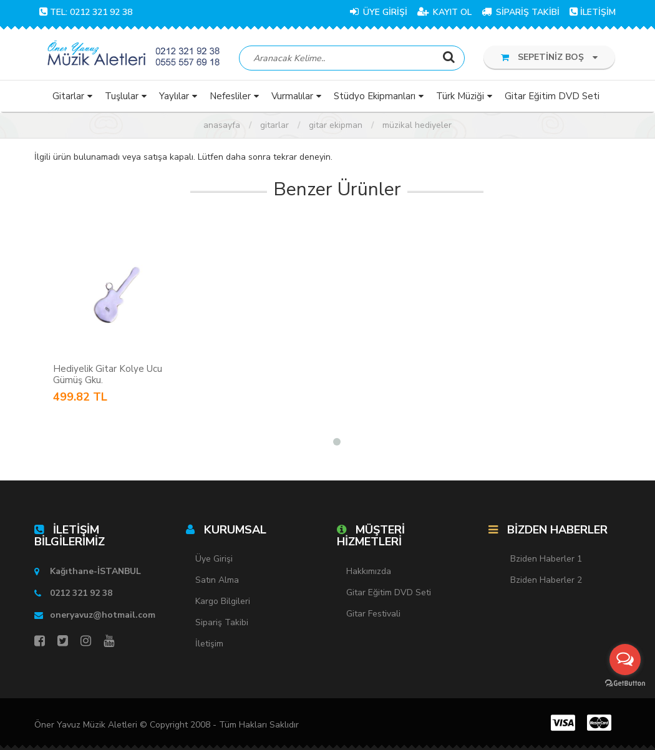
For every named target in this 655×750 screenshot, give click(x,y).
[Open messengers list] (625, 659)
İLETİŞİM (593, 12)
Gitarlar (274, 125)
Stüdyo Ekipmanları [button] (374, 96)
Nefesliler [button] (230, 96)
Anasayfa (221, 125)
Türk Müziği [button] (460, 96)
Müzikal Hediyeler (417, 125)
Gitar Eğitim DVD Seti (388, 592)
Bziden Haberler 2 (546, 581)
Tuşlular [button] (121, 96)
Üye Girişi (214, 559)
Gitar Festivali (373, 614)
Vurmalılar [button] (292, 96)
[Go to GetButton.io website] (625, 683)
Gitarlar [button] (68, 96)
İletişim (209, 644)
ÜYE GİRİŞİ (378, 12)
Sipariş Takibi (221, 623)
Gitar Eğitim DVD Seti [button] (552, 96)
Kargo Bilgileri (222, 602)
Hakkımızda (368, 571)
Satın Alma (217, 581)
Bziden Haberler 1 (546, 559)
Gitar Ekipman (335, 125)
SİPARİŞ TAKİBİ (521, 12)
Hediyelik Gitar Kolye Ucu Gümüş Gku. (107, 374)
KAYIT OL (444, 12)
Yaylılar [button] (174, 96)
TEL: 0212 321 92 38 (85, 12)
